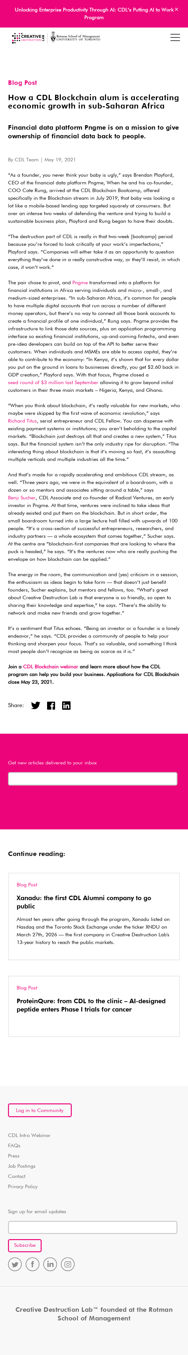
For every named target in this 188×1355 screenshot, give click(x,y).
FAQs (14, 1146)
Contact (16, 1176)
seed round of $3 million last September (53, 382)
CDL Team (27, 160)
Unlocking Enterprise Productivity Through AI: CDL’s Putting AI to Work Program (94, 14)
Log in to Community (39, 1110)
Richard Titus (22, 421)
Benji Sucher (22, 498)
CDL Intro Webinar (29, 1135)
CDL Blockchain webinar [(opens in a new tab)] (50, 667)
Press (14, 1156)
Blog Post (22, 83)
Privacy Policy (22, 1187)
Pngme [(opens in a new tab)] (80, 283)
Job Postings (22, 1166)
